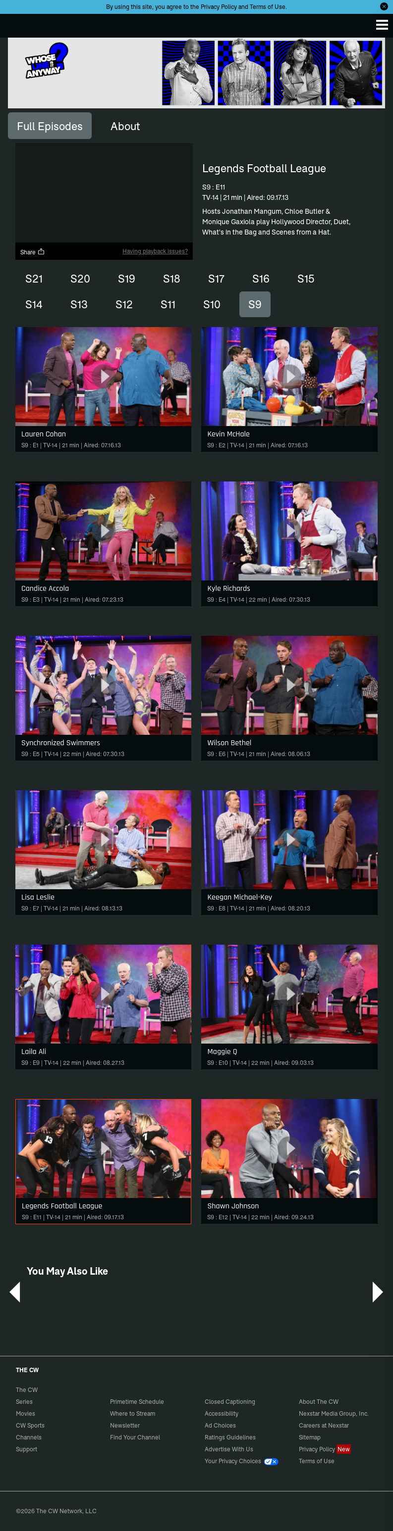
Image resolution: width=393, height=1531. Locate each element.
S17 (216, 279)
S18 (171, 279)
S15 (305, 279)
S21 (34, 279)
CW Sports (30, 1425)
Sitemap (310, 1437)
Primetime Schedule (137, 1401)
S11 (168, 304)
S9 (255, 304)
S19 (126, 279)
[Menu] (382, 25)
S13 (79, 304)
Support (26, 1449)
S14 (34, 304)
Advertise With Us (229, 1449)
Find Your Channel (135, 1437)
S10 (212, 304)
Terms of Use (267, 6)
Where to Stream (132, 1413)
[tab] (50, 125)
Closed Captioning (230, 1401)
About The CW (318, 1401)
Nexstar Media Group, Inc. (334, 1413)
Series (24, 1401)
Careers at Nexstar (324, 1425)
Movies (25, 1413)
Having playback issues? (155, 251)
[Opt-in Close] (384, 6)
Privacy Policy (219, 6)
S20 (80, 279)
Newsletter (125, 1425)
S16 (261, 279)
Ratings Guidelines (230, 1437)
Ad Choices (220, 1425)
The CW (17, 23)
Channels (29, 1437)
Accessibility (221, 1413)
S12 (124, 304)
